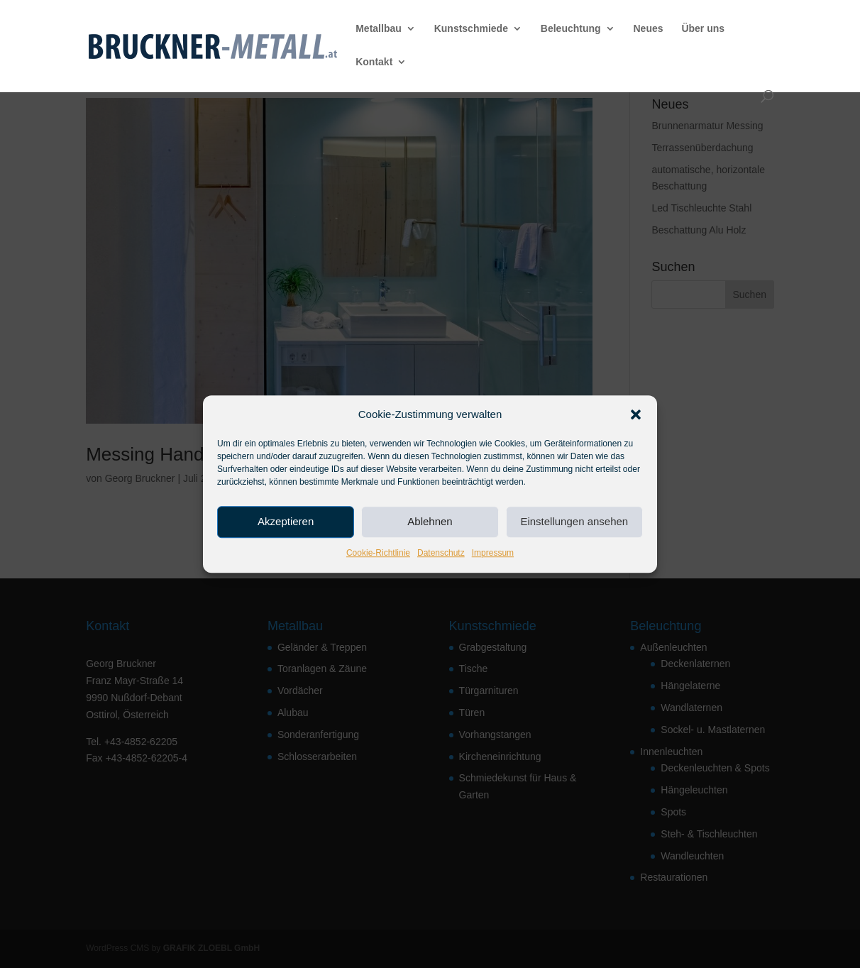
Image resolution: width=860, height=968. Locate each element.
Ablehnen (429, 522)
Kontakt (373, 62)
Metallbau (378, 28)
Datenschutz (441, 553)
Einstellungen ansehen (574, 522)
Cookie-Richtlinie (378, 553)
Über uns (702, 28)
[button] (636, 414)
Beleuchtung (571, 28)
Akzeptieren (286, 522)
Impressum (493, 553)
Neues (648, 28)
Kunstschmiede (471, 28)
